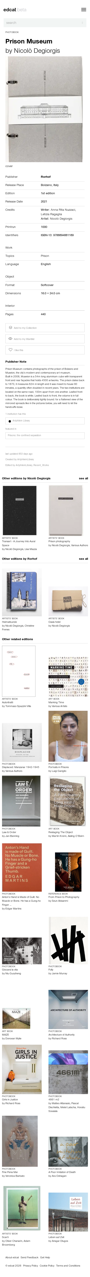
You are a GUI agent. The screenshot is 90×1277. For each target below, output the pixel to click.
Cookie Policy (47, 1266)
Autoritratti (7, 702)
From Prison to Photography (63, 897)
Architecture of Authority (61, 1035)
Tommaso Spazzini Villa (18, 706)
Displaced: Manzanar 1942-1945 (20, 767)
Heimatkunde (9, 622)
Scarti (5, 1237)
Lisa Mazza (31, 549)
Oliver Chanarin (13, 1241)
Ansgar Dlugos (60, 1241)
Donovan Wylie (13, 1039)
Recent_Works (41, 465)
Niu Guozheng (13, 974)
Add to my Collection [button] (22, 327)
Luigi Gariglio (59, 771)
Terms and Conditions (68, 1266)
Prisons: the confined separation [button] (24, 436)
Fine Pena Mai (10, 1172)
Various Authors (79, 545)
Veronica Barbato (14, 1176)
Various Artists (59, 706)
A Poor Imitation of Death (62, 1172)
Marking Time (56, 702)
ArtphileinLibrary (25, 460)
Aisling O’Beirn (76, 836)
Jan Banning (12, 836)
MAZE (5, 1035)
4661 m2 (53, 1100)
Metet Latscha (68, 1107)
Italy (56, 185)
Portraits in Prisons (58, 767)
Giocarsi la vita (10, 970)
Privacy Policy (30, 1266)
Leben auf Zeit (56, 1237)
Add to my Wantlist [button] (21, 339)
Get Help (45, 1258)
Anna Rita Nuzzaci (63, 210)
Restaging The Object (60, 832)
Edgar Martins (13, 909)
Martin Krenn (59, 836)
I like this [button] (15, 350)
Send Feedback (29, 1258)
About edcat (12, 1258)
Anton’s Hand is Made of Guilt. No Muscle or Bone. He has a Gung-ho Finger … (21, 901)
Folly (50, 970)
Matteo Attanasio (61, 1103)
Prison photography (59, 541)
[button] (45, 421)
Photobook (12, 32)
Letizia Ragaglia (51, 214)
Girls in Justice (10, 1100)
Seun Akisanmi (60, 901)
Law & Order (9, 832)
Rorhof (32, 559)
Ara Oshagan (59, 1176)
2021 (44, 202)
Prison (45, 256)
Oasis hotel (54, 622)
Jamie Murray (59, 974)
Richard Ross (59, 1039)
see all (83, 478)
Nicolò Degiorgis (37, 51)
